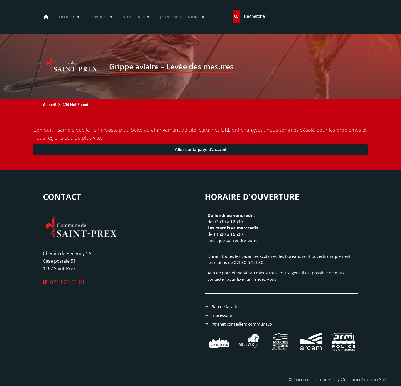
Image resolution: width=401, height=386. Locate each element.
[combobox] (281, 16)
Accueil (49, 104)
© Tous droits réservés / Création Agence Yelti (338, 380)
